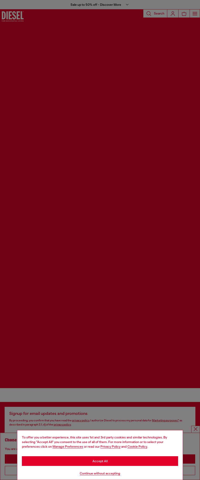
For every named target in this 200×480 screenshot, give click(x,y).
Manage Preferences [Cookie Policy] (68, 446)
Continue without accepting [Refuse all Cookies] (100, 473)
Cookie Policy (137, 446)
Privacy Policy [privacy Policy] (110, 446)
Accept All (100, 461)
